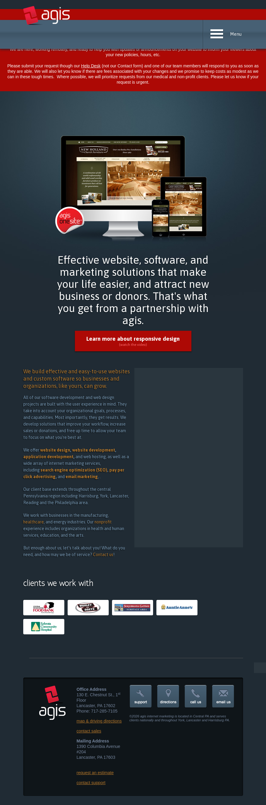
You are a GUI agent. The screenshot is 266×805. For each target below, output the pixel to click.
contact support (91, 782)
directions (168, 696)
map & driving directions (99, 721)
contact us (223, 696)
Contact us (103, 554)
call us (195, 696)
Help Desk (91, 65)
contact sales (89, 731)
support (141, 696)
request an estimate (95, 772)
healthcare (33, 522)
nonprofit (103, 522)
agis (47, 15)
